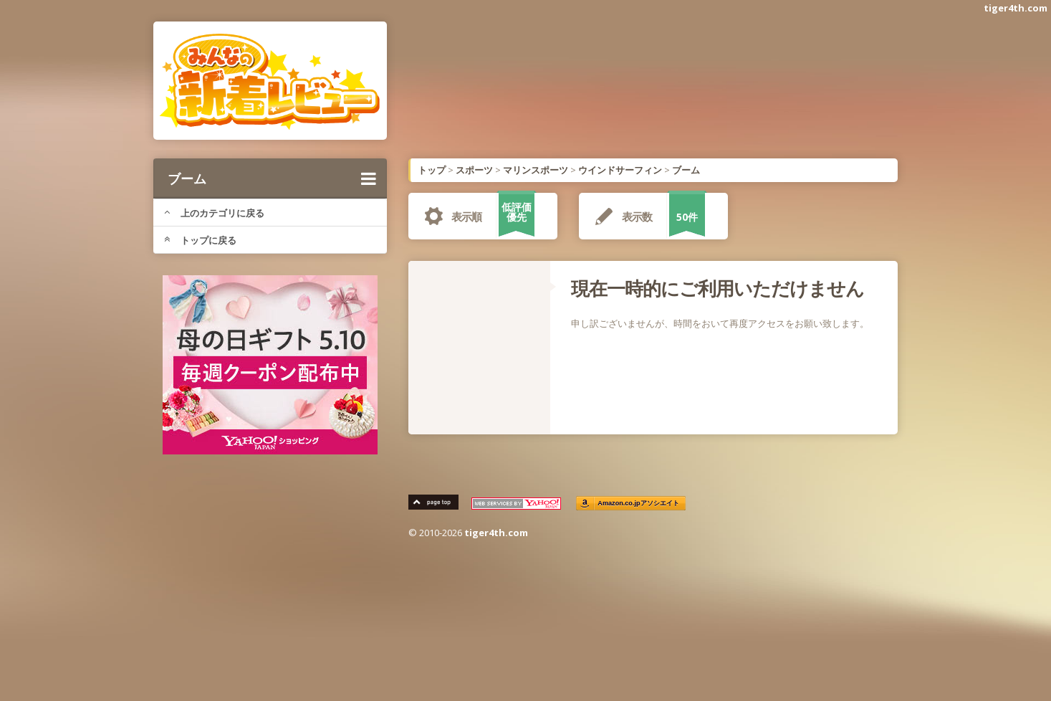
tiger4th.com (1015, 7)
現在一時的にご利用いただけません (717, 288)
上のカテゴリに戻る (214, 212)
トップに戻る (200, 240)
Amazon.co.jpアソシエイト (638, 503)
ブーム (272, 178)
